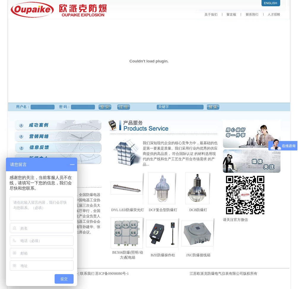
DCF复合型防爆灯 (163, 210)
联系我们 (87, 273)
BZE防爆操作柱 (163, 255)
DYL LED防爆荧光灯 (127, 210)
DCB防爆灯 (198, 210)
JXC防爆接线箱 (198, 255)
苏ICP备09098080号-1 (112, 273)
